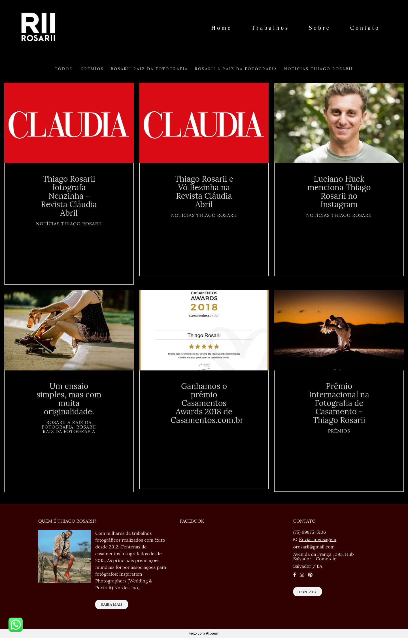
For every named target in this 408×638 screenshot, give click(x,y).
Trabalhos (270, 28)
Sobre (320, 28)
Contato (365, 28)
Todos (64, 69)
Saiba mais (111, 604)
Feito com (203, 633)
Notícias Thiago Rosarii (318, 69)
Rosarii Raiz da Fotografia (149, 69)
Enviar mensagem (317, 539)
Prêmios (92, 69)
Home (221, 28)
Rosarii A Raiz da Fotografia (236, 69)
